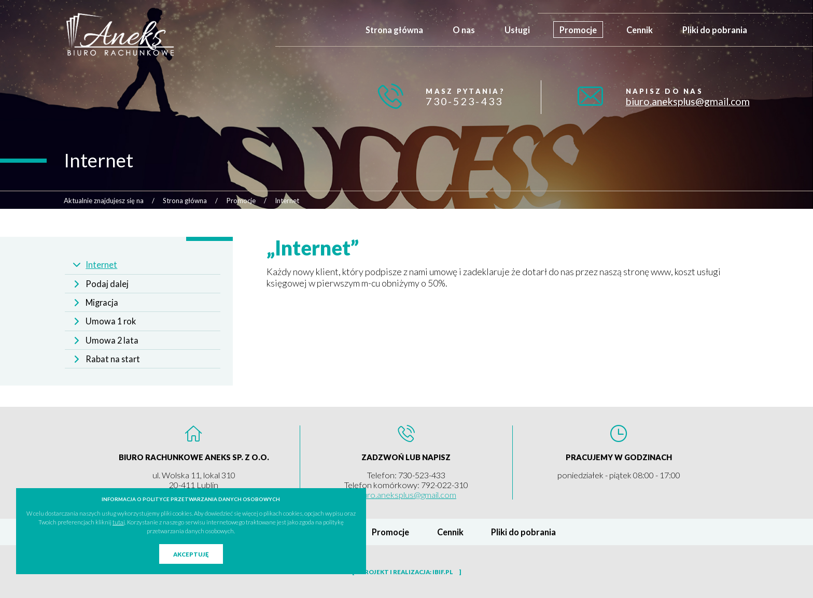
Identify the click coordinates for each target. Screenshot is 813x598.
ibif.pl (442, 571)
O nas (464, 30)
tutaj (119, 522)
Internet (101, 264)
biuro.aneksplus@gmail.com (688, 101)
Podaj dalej (107, 284)
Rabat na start (113, 359)
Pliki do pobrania (714, 30)
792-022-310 (444, 485)
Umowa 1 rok (111, 321)
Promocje (578, 30)
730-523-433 (464, 101)
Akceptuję (190, 554)
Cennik (639, 30)
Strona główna (394, 30)
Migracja (102, 302)
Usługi (517, 30)
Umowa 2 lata (112, 340)
